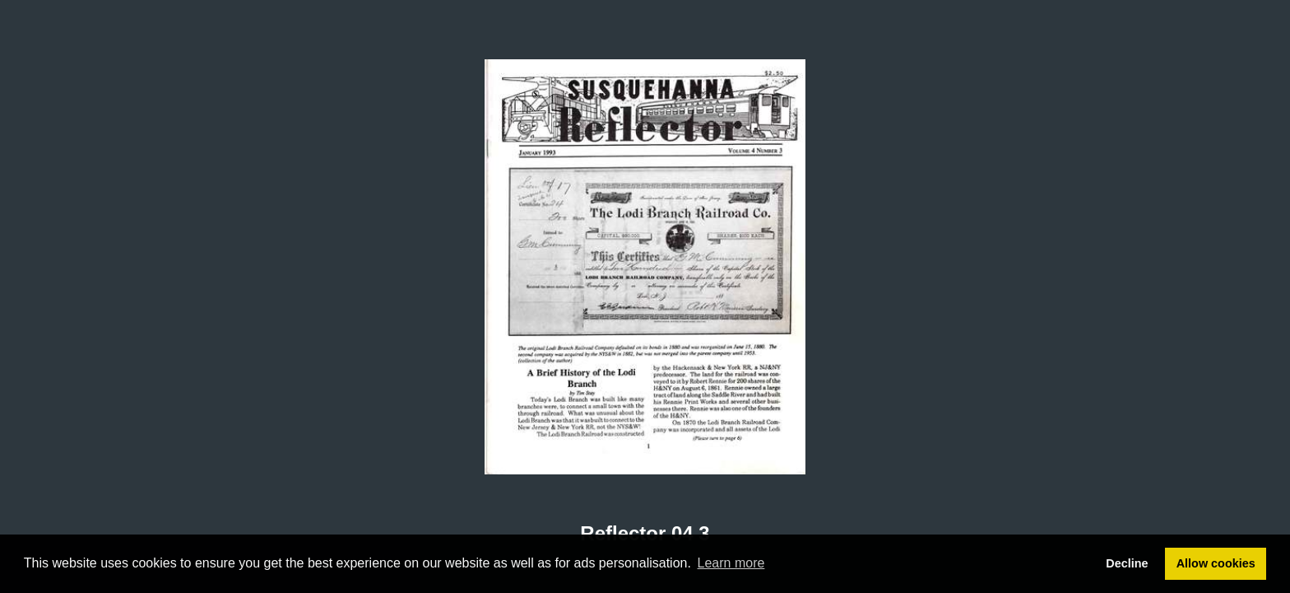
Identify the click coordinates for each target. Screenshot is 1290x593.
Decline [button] (1127, 563)
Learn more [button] (731, 563)
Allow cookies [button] (1215, 563)
